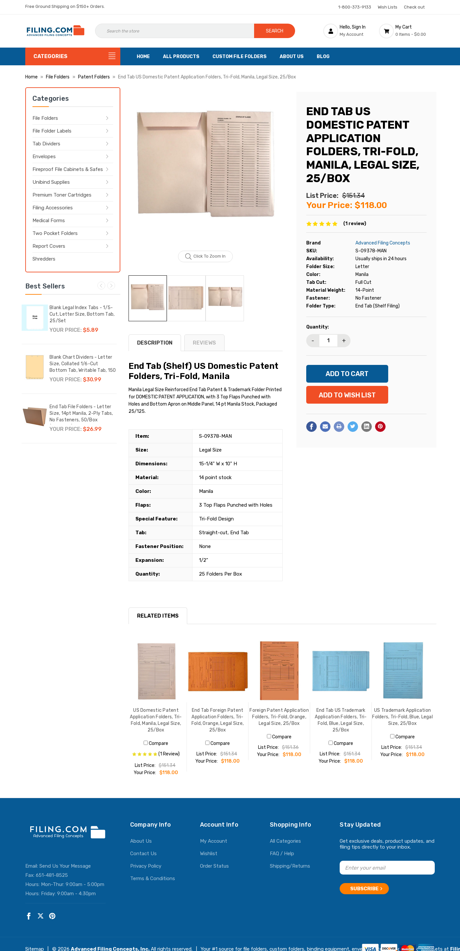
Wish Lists (387, 7)
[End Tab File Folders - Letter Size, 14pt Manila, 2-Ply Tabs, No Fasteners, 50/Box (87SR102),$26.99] (35, 417)
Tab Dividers (46, 144)
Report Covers (48, 246)
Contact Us (143, 853)
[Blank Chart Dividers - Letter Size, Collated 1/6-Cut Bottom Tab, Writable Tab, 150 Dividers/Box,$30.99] (35, 367)
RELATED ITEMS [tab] (158, 616)
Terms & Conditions (152, 878)
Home (143, 56)
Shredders (43, 259)
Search (274, 31)
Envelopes (44, 156)
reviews (204, 343)
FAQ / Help (282, 853)
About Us (292, 56)
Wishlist (208, 853)
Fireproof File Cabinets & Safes (67, 169)
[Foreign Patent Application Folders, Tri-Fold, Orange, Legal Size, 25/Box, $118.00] (279, 671)
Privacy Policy (145, 866)
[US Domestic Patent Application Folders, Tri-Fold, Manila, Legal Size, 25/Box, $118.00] (156, 671)
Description (154, 343)
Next (111, 285)
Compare (156, 743)
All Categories (285, 841)
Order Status (214, 866)
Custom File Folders (239, 56)
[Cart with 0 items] (407, 31)
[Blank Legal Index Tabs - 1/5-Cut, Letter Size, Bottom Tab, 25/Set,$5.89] (35, 318)
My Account (213, 841)
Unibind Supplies (51, 182)
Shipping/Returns (290, 866)
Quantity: (317, 327)
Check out (414, 7)
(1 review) (354, 223)
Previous (101, 285)
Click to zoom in (205, 256)
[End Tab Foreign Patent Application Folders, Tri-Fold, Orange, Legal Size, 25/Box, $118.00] (218, 671)
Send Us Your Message (65, 866)
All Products (181, 56)
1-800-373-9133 (354, 7)
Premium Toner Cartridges (61, 195)
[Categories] (72, 56)
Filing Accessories (52, 208)
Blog (323, 56)
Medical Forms (48, 220)
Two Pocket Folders (55, 233)
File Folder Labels (51, 131)
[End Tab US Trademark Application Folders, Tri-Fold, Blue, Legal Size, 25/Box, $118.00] (341, 671)
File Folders (45, 118)
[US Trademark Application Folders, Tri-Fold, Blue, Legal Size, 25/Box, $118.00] (402, 671)
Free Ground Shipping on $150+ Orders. (65, 6)
